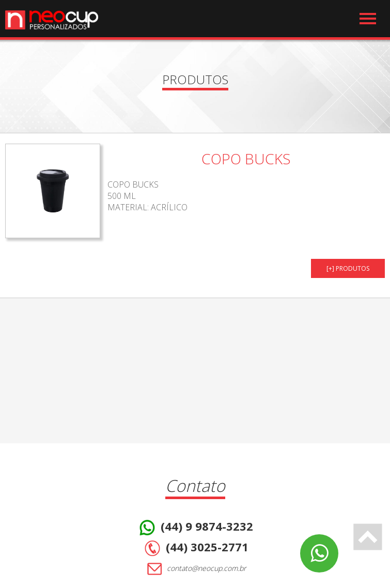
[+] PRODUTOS (347, 268)
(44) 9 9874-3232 (195, 527)
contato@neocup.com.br (195, 569)
